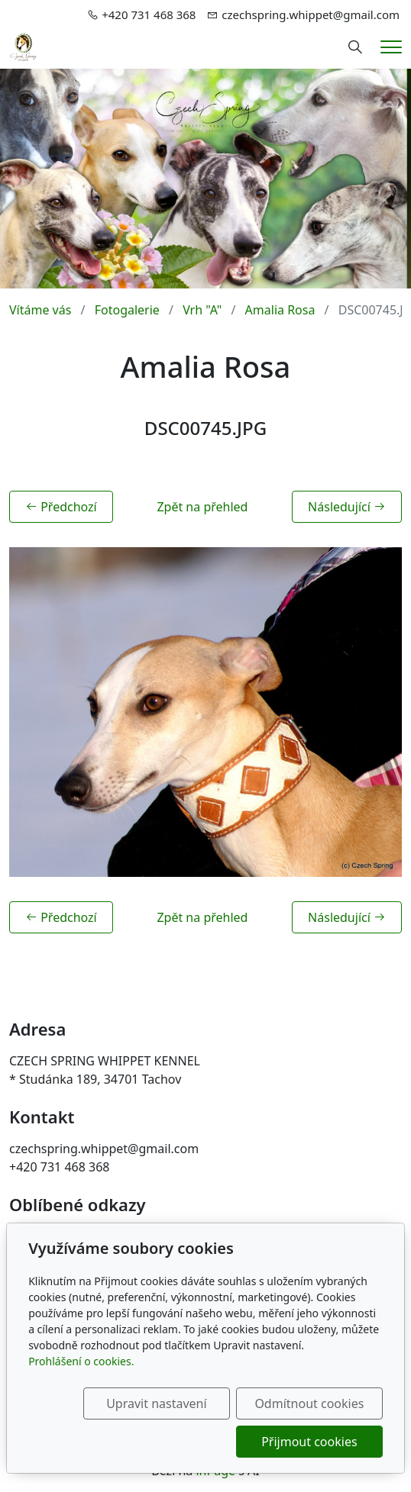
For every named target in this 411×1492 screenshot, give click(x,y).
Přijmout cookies (309, 1441)
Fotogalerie (127, 309)
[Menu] (391, 46)
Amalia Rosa (280, 309)
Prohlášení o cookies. (81, 1361)
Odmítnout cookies (309, 1403)
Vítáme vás (40, 309)
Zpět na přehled (202, 506)
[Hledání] (355, 47)
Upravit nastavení (156, 1403)
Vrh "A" (202, 309)
